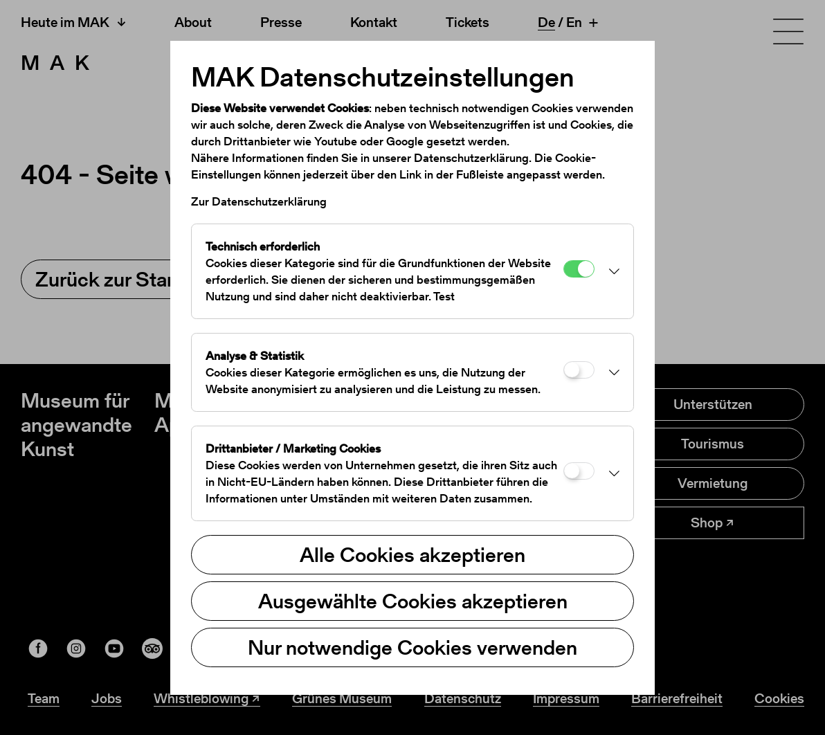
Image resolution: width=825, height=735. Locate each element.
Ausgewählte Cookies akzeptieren (413, 600)
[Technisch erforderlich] (579, 269)
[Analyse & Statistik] (579, 370)
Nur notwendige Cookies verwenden (412, 647)
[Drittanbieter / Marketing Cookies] (579, 471)
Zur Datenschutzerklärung (259, 201)
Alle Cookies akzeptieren (412, 554)
